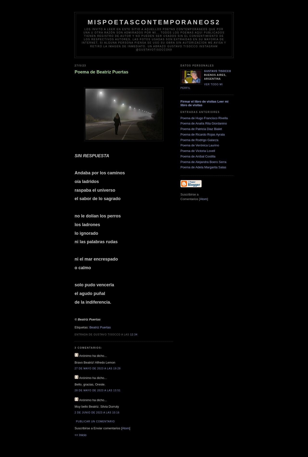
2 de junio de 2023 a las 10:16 (97, 412)
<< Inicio (80, 435)
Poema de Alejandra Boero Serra (203, 162)
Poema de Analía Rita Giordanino (203, 123)
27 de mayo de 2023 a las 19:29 (98, 368)
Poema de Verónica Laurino (199, 145)
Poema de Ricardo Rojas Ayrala (202, 134)
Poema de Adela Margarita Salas (203, 167)
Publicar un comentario (95, 421)
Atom (125, 428)
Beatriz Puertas (100, 327)
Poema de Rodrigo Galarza (199, 140)
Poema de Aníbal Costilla (197, 156)
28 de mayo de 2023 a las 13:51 (98, 390)
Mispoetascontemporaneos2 (154, 22)
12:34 (133, 334)
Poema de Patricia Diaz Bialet (201, 129)
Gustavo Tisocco (217, 71)
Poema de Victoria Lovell (197, 151)
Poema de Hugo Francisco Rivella (204, 118)
